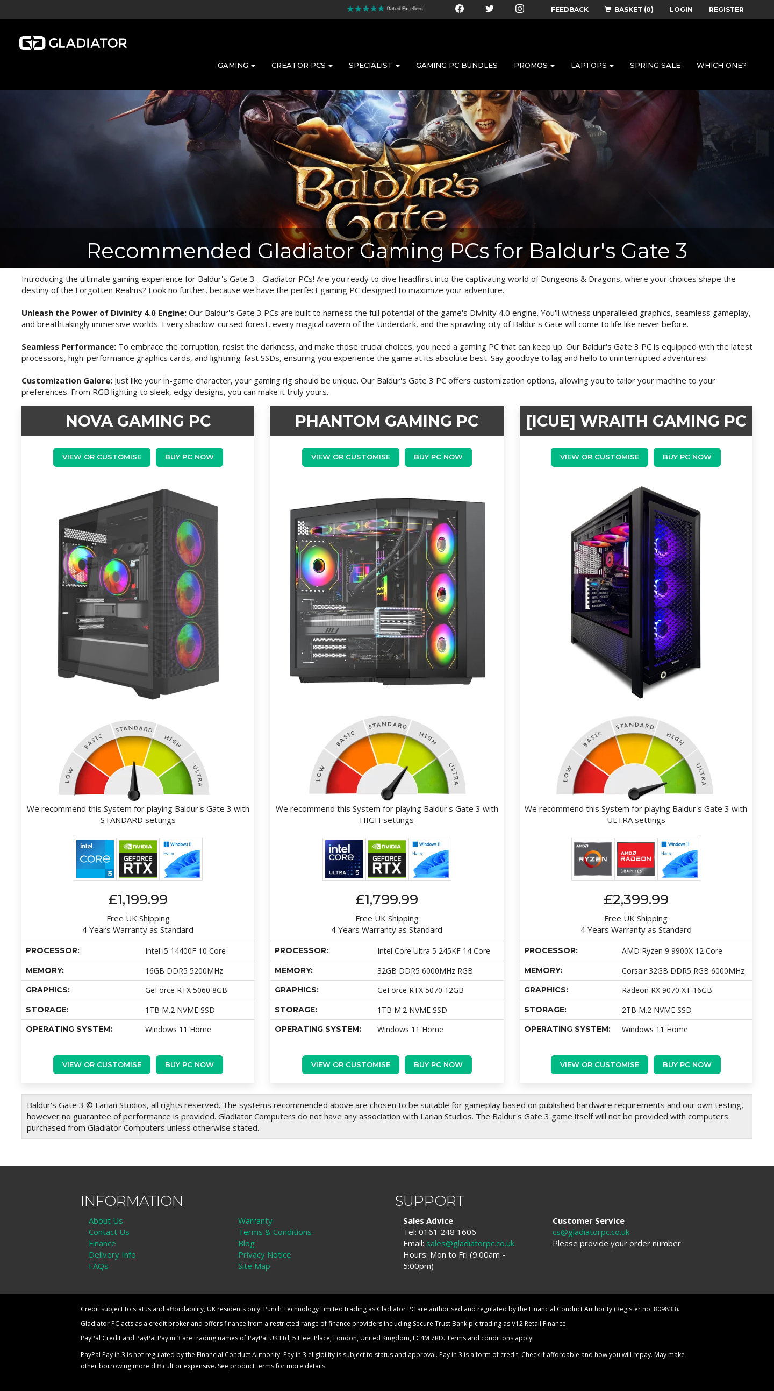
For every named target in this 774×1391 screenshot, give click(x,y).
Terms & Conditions (275, 1231)
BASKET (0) (629, 9)
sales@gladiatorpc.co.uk (470, 1243)
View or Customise (101, 456)
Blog (246, 1243)
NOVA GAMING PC (138, 420)
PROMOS (534, 65)
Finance (102, 1243)
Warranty (255, 1220)
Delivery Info (112, 1254)
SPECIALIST (374, 65)
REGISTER (726, 9)
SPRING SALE (655, 65)
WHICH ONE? (722, 65)
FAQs (99, 1265)
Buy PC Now (189, 456)
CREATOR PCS (302, 65)
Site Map (254, 1265)
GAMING (236, 65)
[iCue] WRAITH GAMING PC (636, 420)
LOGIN (681, 9)
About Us (106, 1220)
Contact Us (109, 1231)
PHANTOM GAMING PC (386, 420)
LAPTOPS (592, 65)
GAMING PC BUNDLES (457, 65)
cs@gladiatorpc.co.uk (591, 1231)
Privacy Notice (264, 1254)
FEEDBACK (570, 9)
